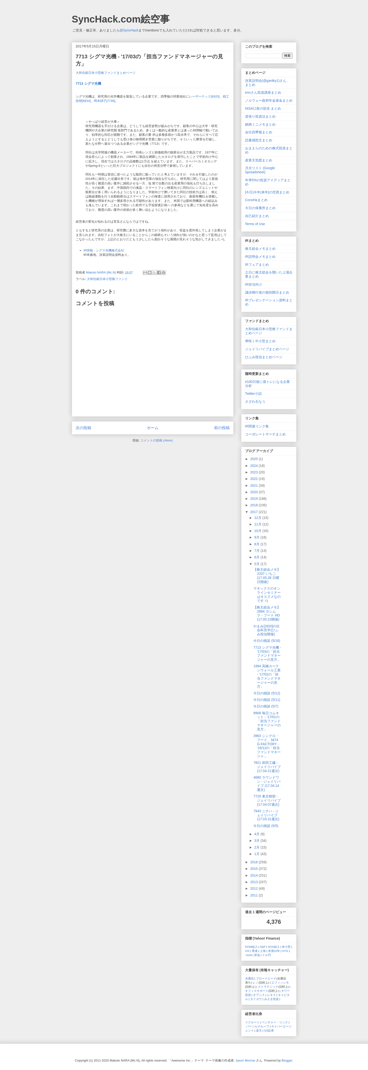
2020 (254, 492)
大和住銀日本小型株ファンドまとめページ (105, 73)
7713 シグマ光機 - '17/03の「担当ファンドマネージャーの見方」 (267, 653)
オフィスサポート (256, 990)
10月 (258, 531)
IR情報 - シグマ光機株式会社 (103, 250)
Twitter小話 (253, 393)
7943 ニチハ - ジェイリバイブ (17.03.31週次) (266, 815)
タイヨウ (256, 999)
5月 (257, 564)
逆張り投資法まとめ (260, 116)
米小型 (286, 946)
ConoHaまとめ (256, 200)
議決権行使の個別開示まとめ (267, 292)
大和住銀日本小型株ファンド (107, 279)
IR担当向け (253, 284)
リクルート (252, 1022)
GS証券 (269, 1030)
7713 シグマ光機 (88, 83)
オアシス (259, 994)
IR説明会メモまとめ (260, 256)
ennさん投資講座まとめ (263, 92)
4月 (257, 834)
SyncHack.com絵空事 (121, 19)
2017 (254, 512)
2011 (254, 895)
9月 (257, 537)
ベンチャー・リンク (275, 1022)
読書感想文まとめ (258, 140)
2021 (254, 485)
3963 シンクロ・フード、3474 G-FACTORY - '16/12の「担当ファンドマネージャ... (267, 746)
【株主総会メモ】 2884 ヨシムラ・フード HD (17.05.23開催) (266, 613)
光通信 (249, 978)
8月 (257, 544)
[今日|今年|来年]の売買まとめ (267, 192)
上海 (263, 950)
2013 (254, 882)
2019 (254, 499)
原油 (257, 954)
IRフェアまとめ (257, 264)
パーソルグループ (257, 1026)
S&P (263, 946)
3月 (257, 840)
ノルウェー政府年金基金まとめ (269, 100)
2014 (254, 875)
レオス (271, 994)
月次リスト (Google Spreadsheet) (260, 170)
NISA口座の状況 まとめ (263, 108)
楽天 (259, 1030)
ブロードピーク (266, 978)
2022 (254, 479)
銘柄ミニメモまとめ (260, 124)
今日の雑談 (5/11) (266, 700)
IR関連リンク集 (257, 426)
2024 (254, 466)
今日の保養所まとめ (260, 208)
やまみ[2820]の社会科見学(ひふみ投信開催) (266, 630)
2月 (257, 847)
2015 (254, 869)
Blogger (287, 1060)
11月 (258, 524)
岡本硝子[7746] (104, 101)
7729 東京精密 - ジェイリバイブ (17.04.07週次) (267, 800)
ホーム (152, 428)
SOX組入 (274, 946)
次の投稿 (83, 428)
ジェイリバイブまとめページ (267, 349)
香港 (255, 950)
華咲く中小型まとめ (260, 341)
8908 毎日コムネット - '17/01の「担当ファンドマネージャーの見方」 (267, 721)
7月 (257, 551)
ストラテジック (268, 986)
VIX (247, 950)
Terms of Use (255, 224)
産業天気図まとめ (258, 160)
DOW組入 (251, 946)
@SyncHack (129, 30)
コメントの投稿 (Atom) (156, 440)
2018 (254, 505)
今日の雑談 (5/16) (266, 641)
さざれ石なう (255, 401)
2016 (254, 862)
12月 (258, 518)
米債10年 (274, 950)
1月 (257, 854)
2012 (254, 888)
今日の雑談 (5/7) (265, 706)
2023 (254, 472)
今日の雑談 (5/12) (266, 693)
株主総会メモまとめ (260, 248)
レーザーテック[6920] (204, 96)
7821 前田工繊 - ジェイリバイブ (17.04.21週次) (267, 767)
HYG (285, 950)
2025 (254, 459)
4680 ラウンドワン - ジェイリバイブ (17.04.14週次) (266, 783)
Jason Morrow (245, 1060)
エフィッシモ (280, 982)
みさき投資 (271, 999)
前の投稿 (222, 428)
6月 (257, 557)
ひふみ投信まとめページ (263, 357)
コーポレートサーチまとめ (265, 434)
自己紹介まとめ (257, 216)
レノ (255, 982)
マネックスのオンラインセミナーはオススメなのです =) (267, 594)
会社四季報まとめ (258, 132)
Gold (249, 954)
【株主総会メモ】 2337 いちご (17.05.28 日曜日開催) (266, 576)
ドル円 (266, 954)
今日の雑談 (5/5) (265, 826)
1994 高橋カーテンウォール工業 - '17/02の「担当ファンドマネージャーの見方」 (267, 676)
